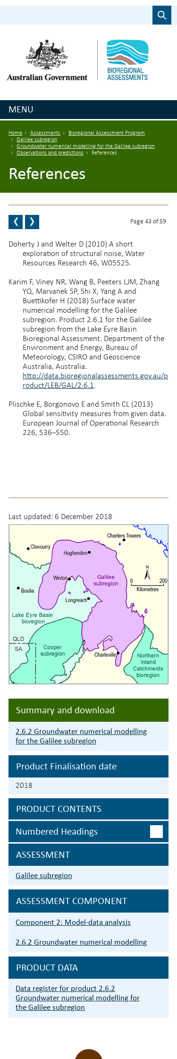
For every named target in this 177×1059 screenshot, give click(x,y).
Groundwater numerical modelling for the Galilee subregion (86, 146)
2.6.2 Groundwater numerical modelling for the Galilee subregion (81, 736)
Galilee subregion (37, 140)
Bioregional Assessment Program (106, 133)
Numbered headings (57, 831)
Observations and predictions (50, 153)
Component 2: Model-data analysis (73, 922)
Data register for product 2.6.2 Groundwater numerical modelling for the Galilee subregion (78, 997)
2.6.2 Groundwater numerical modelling (81, 942)
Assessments (45, 133)
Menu (21, 109)
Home (15, 133)
